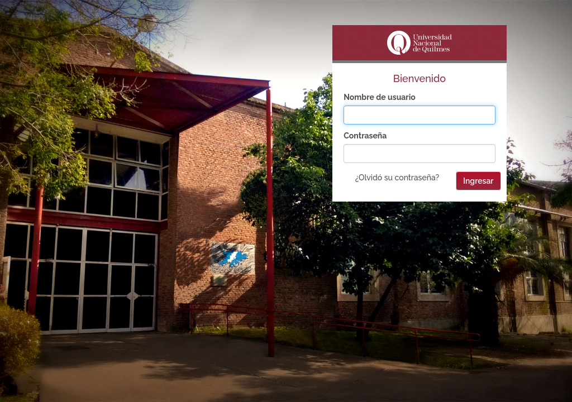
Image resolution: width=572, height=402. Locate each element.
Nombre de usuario (380, 97)
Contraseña (365, 135)
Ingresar (478, 180)
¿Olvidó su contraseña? (397, 177)
